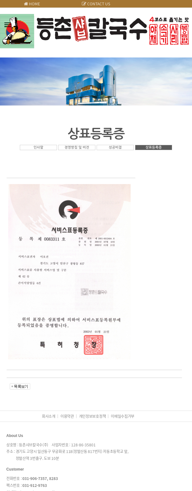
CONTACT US (96, 4)
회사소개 (48, 416)
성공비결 (115, 147)
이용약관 (67, 416)
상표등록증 (153, 147)
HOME (32, 4)
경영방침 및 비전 (77, 147)
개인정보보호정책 (92, 416)
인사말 (38, 147)
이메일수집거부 (122, 416)
